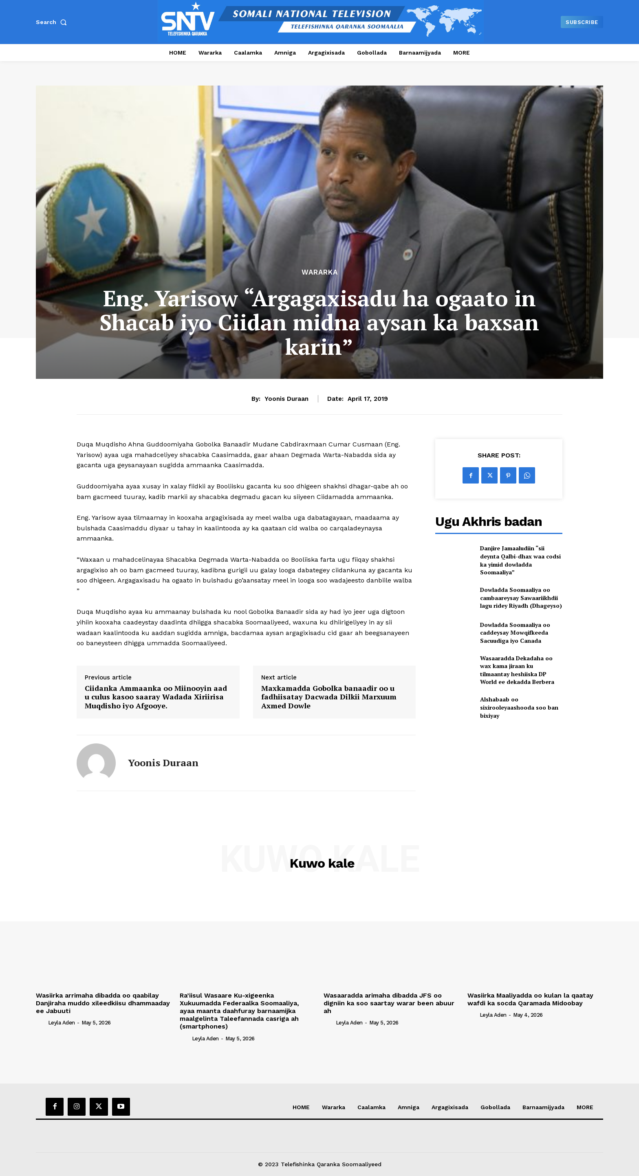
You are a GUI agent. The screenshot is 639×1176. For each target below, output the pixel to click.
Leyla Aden (61, 1023)
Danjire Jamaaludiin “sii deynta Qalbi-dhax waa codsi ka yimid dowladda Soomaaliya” (520, 560)
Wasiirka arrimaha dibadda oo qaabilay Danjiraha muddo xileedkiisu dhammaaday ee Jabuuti (103, 1003)
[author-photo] (41, 1022)
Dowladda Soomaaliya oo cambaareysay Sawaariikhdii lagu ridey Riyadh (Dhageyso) (521, 597)
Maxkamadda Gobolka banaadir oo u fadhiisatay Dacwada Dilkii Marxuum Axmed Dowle (329, 697)
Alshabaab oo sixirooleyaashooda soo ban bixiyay (519, 707)
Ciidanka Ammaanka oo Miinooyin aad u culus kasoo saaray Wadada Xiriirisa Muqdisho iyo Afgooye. (156, 697)
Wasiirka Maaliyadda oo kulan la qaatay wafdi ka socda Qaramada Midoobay (530, 999)
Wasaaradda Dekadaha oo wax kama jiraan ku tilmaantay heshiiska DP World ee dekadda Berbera (517, 670)
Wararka (320, 272)
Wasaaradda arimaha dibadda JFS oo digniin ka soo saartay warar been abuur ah (389, 1003)
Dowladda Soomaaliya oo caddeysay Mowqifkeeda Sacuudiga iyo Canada (515, 632)
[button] (53, 22)
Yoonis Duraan (286, 398)
